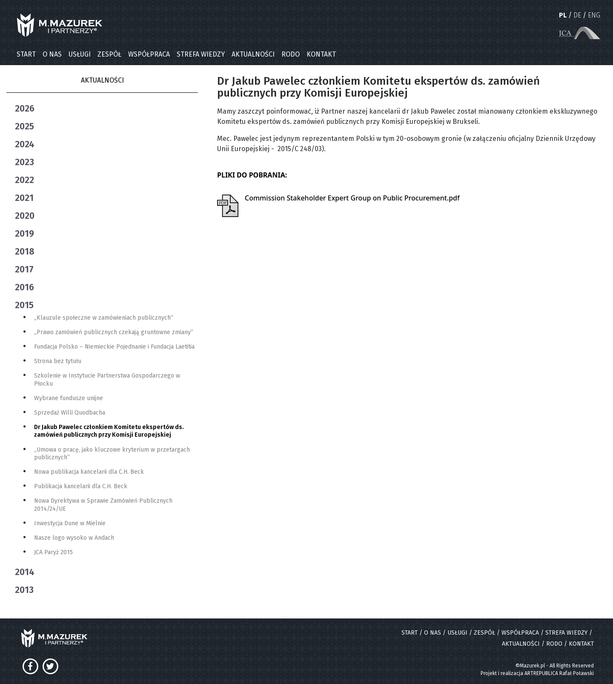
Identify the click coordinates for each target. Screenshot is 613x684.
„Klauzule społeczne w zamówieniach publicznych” (103, 317)
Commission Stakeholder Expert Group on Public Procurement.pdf (352, 198)
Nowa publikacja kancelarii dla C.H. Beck (89, 471)
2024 (24, 144)
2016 (24, 287)
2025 (24, 126)
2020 (24, 215)
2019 (24, 233)
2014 (24, 572)
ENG (594, 15)
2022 (24, 180)
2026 (24, 108)
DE (577, 15)
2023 (24, 162)
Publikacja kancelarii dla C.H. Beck (80, 486)
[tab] (106, 108)
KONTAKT (321, 54)
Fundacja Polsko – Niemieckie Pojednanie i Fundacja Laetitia (114, 346)
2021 (24, 197)
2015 (24, 305)
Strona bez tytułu (57, 361)
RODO (290, 54)
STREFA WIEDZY (201, 54)
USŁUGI (80, 54)
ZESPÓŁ (109, 54)
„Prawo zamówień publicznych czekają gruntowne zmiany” (113, 332)
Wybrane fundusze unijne (68, 398)
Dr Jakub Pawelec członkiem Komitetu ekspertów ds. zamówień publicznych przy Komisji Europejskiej (109, 431)
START (26, 54)
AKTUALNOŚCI (253, 54)
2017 (24, 269)
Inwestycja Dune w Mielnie (70, 523)
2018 (24, 251)
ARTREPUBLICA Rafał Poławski (559, 673)
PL (563, 15)
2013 (24, 589)
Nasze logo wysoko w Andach (74, 537)
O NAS (52, 54)
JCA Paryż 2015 (53, 552)
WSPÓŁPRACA (149, 54)
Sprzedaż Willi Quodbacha (69, 412)
